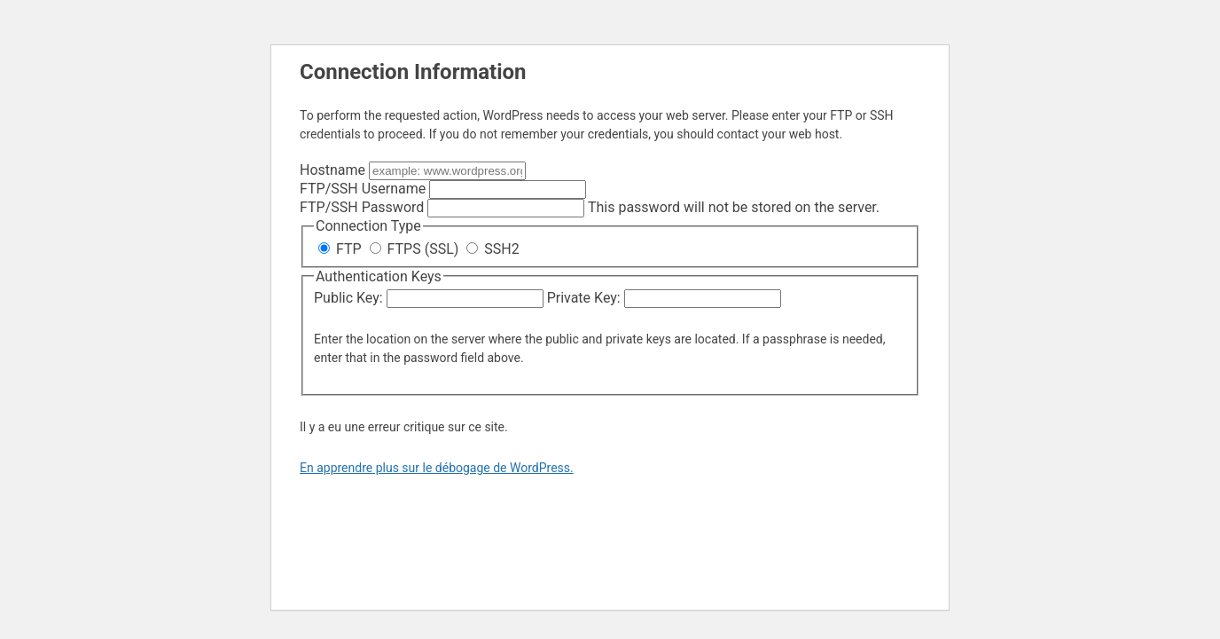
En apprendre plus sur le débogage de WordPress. (437, 468)
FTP (341, 249)
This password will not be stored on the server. (590, 207)
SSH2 (492, 249)
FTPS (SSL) (416, 249)
